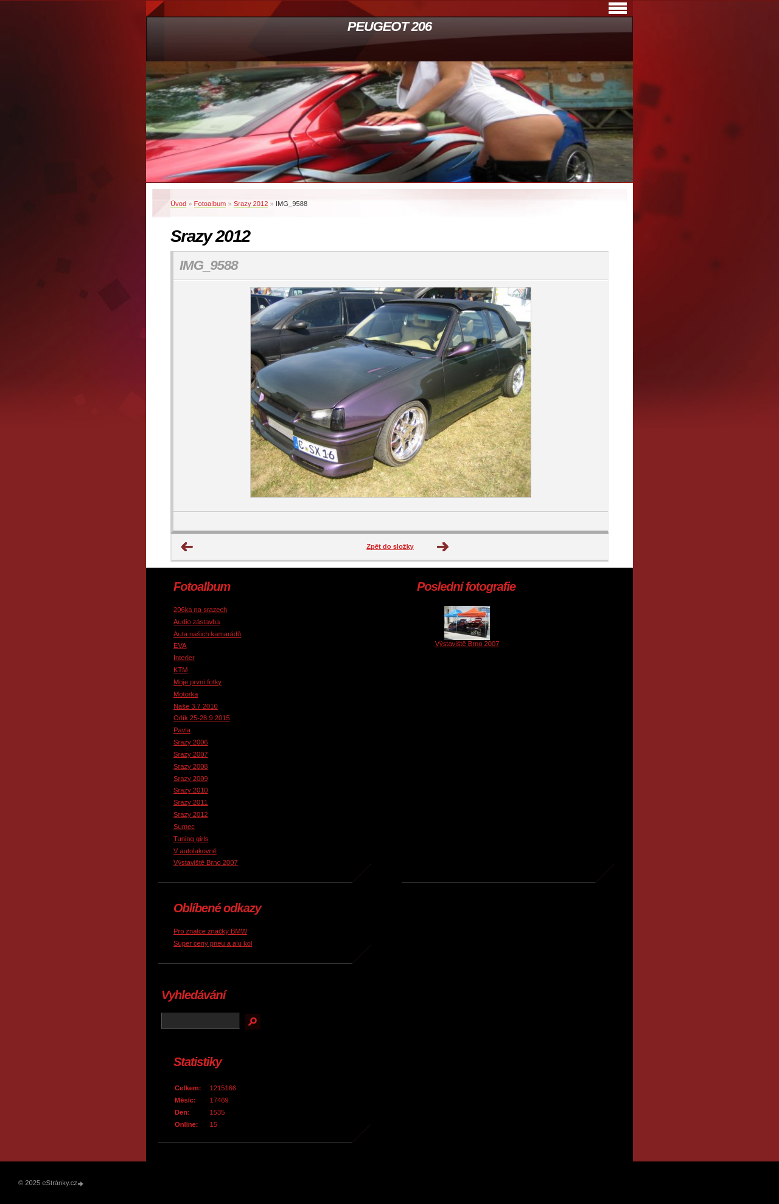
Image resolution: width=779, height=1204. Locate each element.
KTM (180, 669)
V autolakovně (195, 851)
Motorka (185, 694)
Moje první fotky (197, 682)
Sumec (184, 826)
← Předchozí (187, 547)
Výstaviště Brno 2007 (205, 862)
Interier (184, 657)
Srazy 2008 (190, 766)
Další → (443, 547)
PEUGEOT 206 (389, 26)
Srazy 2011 (190, 802)
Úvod (178, 203)
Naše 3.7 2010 (195, 706)
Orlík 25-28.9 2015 (201, 717)
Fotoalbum (210, 203)
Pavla (181, 730)
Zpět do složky (390, 546)
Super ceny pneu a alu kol (212, 943)
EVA (180, 645)
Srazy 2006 (190, 742)
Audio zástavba (196, 621)
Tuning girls (190, 838)
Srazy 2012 (251, 203)
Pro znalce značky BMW (210, 931)
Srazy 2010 (190, 790)
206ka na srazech (200, 609)
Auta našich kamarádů (207, 634)
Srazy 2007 (190, 754)
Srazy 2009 (190, 778)
